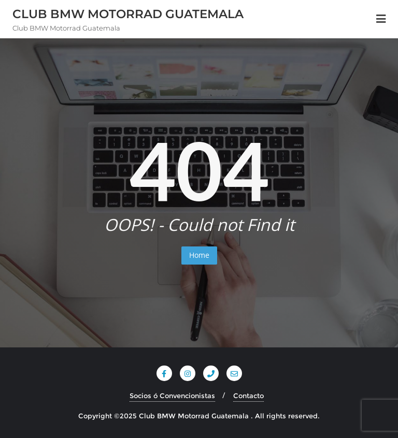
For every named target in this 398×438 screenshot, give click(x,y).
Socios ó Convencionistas (172, 395)
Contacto (248, 395)
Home (199, 255)
